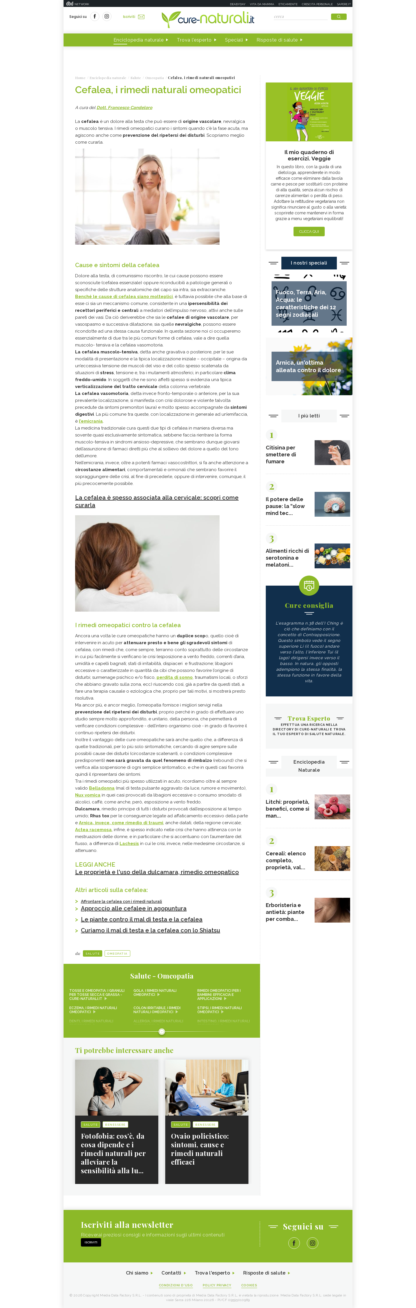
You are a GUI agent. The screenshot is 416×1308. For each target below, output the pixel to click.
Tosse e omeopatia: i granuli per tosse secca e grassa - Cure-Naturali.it (97, 995)
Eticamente (288, 4)
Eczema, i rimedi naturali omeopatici (93, 1010)
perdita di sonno (175, 677)
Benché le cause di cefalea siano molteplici (124, 296)
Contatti (171, 1273)
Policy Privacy (217, 1285)
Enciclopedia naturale (139, 40)
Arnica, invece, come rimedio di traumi (121, 822)
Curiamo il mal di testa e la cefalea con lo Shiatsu (150, 930)
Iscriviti (133, 17)
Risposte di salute (277, 40)
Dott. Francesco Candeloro (124, 107)
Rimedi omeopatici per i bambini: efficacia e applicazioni (219, 995)
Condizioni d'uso (176, 1285)
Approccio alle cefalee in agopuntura (134, 908)
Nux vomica (88, 795)
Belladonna (102, 788)
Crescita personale (317, 4)
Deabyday (238, 4)
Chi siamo (137, 1273)
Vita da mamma (262, 4)
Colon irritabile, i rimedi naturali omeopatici (157, 1010)
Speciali (234, 40)
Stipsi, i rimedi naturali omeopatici (219, 1010)
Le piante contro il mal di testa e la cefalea (142, 919)
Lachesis (129, 843)
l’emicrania (91, 421)
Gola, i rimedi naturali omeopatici (155, 993)
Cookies (249, 1285)
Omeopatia (117, 953)
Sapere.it (344, 4)
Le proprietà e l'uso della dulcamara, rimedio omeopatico (157, 872)
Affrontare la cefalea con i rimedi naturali (121, 901)
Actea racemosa (93, 829)
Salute (93, 953)
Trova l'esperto (194, 40)
